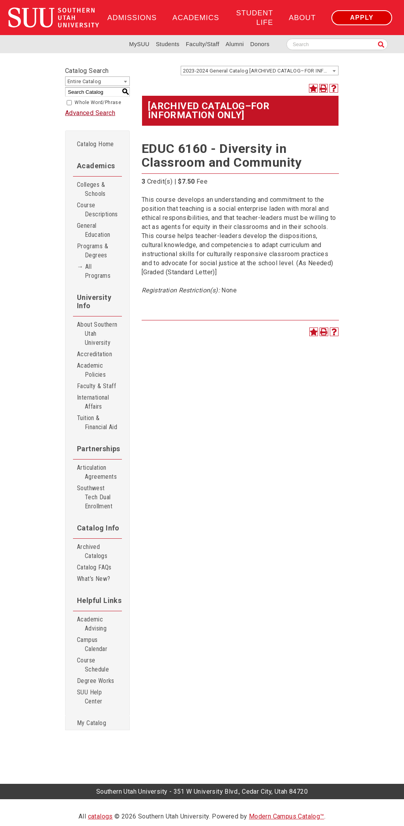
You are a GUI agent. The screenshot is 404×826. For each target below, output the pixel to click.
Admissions (132, 17)
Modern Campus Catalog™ (286, 816)
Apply (362, 17)
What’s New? (93, 578)
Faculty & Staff (96, 386)
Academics (195, 17)
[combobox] (260, 70)
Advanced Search (90, 113)
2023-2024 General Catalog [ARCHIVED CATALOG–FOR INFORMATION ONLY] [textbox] (260, 71)
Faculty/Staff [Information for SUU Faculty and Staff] (202, 44)
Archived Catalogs (92, 551)
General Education (93, 230)
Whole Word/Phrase (98, 102)
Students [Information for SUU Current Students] (168, 44)
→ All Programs (93, 271)
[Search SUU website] (337, 44)
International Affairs (93, 402)
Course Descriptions (97, 209)
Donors (259, 44)
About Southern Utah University (97, 333)
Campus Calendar (92, 644)
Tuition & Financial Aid (97, 422)
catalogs (100, 816)
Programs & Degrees (92, 250)
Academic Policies (91, 370)
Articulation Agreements (97, 472)
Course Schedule (93, 665)
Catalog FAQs (94, 567)
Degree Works (95, 681)
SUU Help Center (89, 696)
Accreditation (94, 354)
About (302, 17)
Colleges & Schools (91, 189)
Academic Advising (92, 624)
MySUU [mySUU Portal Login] (139, 44)
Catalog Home (95, 144)
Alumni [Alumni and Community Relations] (235, 44)
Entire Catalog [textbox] (84, 81)
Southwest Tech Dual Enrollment (94, 497)
